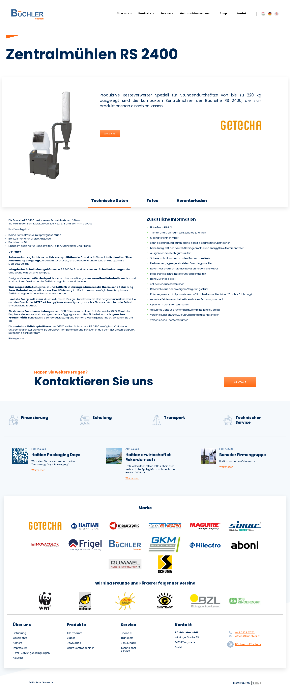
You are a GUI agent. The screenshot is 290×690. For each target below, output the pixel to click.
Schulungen (128, 643)
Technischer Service (128, 649)
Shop (223, 13)
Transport (127, 638)
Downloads (74, 643)
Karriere (17, 643)
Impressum (20, 648)
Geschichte (20, 638)
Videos (71, 638)
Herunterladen (192, 200)
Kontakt (242, 13)
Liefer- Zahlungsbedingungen (31, 653)
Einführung (19, 633)
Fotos (152, 200)
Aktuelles (18, 657)
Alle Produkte (74, 633)
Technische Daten (109, 200)
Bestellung (110, 133)
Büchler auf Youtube (245, 644)
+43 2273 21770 (245, 632)
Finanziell (126, 633)
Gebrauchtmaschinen (195, 13)
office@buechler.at (247, 636)
